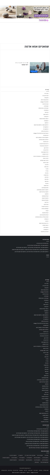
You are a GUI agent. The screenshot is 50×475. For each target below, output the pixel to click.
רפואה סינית (46, 227)
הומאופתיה (46, 120)
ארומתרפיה (46, 110)
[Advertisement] (25, 267)
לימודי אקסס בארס (44, 152)
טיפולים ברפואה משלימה (43, 139)
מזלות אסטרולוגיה (45, 187)
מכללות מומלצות (45, 196)
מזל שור (46, 183)
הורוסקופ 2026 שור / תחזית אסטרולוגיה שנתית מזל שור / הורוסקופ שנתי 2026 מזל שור (32, 247)
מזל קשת (46, 181)
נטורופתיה (40, 470)
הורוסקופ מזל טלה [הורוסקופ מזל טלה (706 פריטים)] (14, 457)
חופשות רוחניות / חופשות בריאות (42, 137)
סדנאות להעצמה (45, 198)
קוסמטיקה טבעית (45, 208)
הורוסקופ (46, 122)
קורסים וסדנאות (45, 212)
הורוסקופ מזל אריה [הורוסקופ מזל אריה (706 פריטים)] (45, 457)
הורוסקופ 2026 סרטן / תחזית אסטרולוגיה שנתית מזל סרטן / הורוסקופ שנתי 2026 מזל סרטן (31, 251)
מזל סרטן (46, 177)
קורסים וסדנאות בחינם (44, 214)
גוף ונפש (46, 112)
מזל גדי (47, 168)
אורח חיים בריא (45, 95)
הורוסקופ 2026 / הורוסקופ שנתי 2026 (41, 124)
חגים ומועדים (45, 135)
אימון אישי (46, 97)
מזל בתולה (46, 166)
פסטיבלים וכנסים (45, 200)
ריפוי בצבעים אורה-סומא (43, 223)
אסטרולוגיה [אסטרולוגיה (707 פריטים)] (46, 455)
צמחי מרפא (46, 204)
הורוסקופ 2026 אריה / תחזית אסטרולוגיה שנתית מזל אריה (37, 439)
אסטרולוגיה (46, 106)
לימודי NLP (46, 147)
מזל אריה (46, 164)
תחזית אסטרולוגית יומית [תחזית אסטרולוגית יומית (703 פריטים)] (44, 462)
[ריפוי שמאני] (39, 67)
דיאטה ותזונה (45, 114)
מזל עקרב (46, 179)
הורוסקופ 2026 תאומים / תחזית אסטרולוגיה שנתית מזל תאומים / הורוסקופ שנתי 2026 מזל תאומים (30, 249)
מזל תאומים (46, 185)
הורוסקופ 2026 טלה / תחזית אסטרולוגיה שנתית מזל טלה (37, 245)
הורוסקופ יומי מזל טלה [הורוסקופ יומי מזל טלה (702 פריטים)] (13, 455)
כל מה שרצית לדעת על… (43, 143)
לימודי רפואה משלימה (44, 160)
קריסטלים (46, 219)
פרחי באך (46, 202)
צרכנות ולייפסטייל (45, 206)
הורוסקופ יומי (45, 127)
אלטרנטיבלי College (44, 101)
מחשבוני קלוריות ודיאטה (43, 191)
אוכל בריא (46, 93)
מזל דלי (46, 170)
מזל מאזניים (46, 175)
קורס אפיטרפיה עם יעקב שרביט (42, 243)
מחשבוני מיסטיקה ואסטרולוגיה (42, 189)
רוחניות (46, 221)
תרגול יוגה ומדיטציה (44, 231)
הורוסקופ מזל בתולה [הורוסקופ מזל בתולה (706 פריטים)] (37, 457)
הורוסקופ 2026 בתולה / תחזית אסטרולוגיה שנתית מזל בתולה (37, 441)
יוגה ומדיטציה (45, 141)
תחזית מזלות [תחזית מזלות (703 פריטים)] (37, 462)
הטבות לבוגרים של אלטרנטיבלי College (40, 133)
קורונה (47, 210)
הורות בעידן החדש (44, 131)
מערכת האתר (25, 62)
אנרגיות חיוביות (45, 104)
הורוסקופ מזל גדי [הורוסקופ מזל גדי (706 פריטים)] (29, 457)
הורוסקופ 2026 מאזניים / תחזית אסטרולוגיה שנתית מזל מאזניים (36, 443)
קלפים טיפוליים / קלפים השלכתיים (41, 217)
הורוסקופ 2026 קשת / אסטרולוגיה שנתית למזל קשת (38, 447)
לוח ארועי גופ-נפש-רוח (44, 145)
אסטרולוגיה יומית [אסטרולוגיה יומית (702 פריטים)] (40, 455)
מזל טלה (46, 173)
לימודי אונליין (45, 150)
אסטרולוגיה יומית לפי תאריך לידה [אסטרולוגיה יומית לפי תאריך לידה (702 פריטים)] (30, 455)
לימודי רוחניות (45, 158)
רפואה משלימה (45, 225)
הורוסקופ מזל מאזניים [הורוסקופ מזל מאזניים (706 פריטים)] (6, 457)
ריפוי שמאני (25, 65)
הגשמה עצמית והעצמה (44, 118)
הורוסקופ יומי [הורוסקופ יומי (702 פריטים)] (21, 455)
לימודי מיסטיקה (45, 154)
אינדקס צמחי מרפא (44, 99)
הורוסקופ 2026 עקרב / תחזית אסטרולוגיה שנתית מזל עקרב (37, 445)
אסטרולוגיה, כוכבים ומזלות (43, 108)
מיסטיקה (46, 194)
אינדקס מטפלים (4, 470)
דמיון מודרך (46, 116)
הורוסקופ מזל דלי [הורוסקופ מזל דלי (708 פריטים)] (22, 457)
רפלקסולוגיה (45, 229)
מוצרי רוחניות (45, 162)
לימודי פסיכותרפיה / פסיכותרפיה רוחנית (40, 156)
